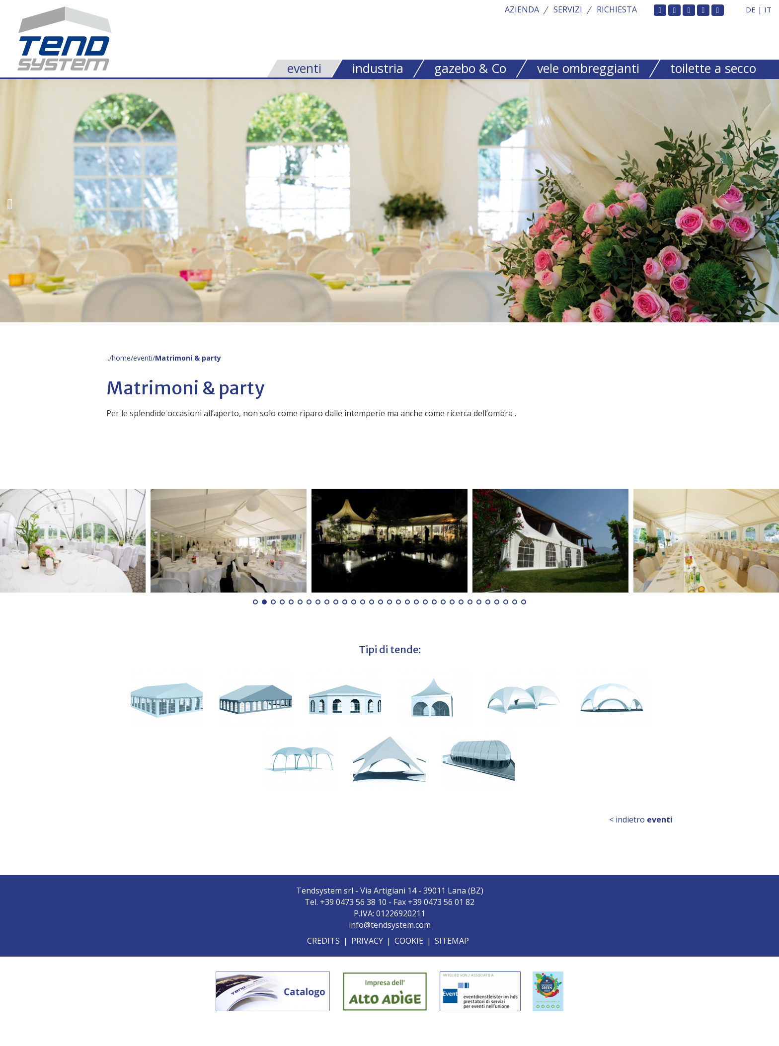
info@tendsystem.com (390, 924)
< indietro (641, 819)
